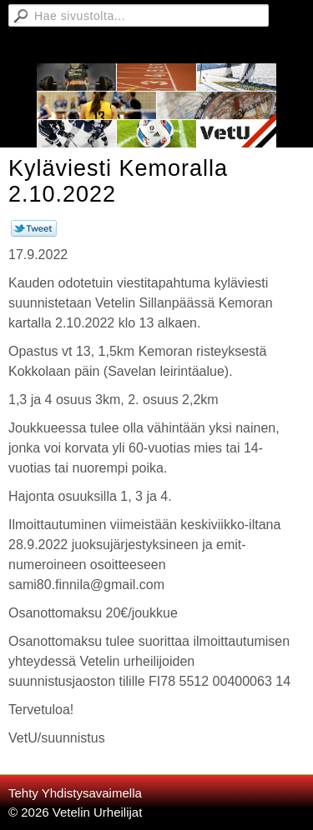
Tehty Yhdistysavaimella (75, 793)
